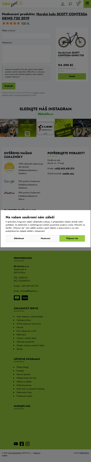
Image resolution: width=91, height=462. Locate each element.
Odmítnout (19, 238)
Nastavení (45, 238)
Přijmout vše (72, 238)
